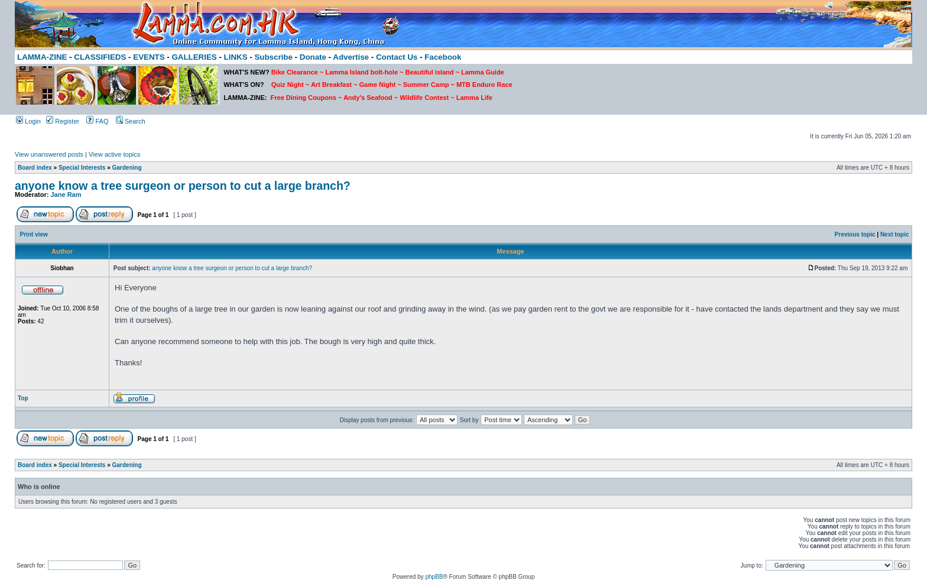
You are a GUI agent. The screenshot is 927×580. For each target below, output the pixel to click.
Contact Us (396, 57)
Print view (34, 234)
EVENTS (148, 57)
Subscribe (273, 57)
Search (130, 121)
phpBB (434, 576)
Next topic (894, 234)
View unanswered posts (49, 154)
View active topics (114, 154)
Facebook (442, 57)
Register (62, 121)
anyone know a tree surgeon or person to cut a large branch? (183, 185)
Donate (313, 57)
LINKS (236, 57)
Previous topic (855, 234)
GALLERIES (193, 57)
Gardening (127, 167)
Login (28, 121)
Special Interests (82, 167)
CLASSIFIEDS (100, 57)
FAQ (97, 121)
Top (23, 398)
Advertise (351, 57)
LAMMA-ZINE (42, 57)
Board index (35, 167)
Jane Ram (66, 194)
